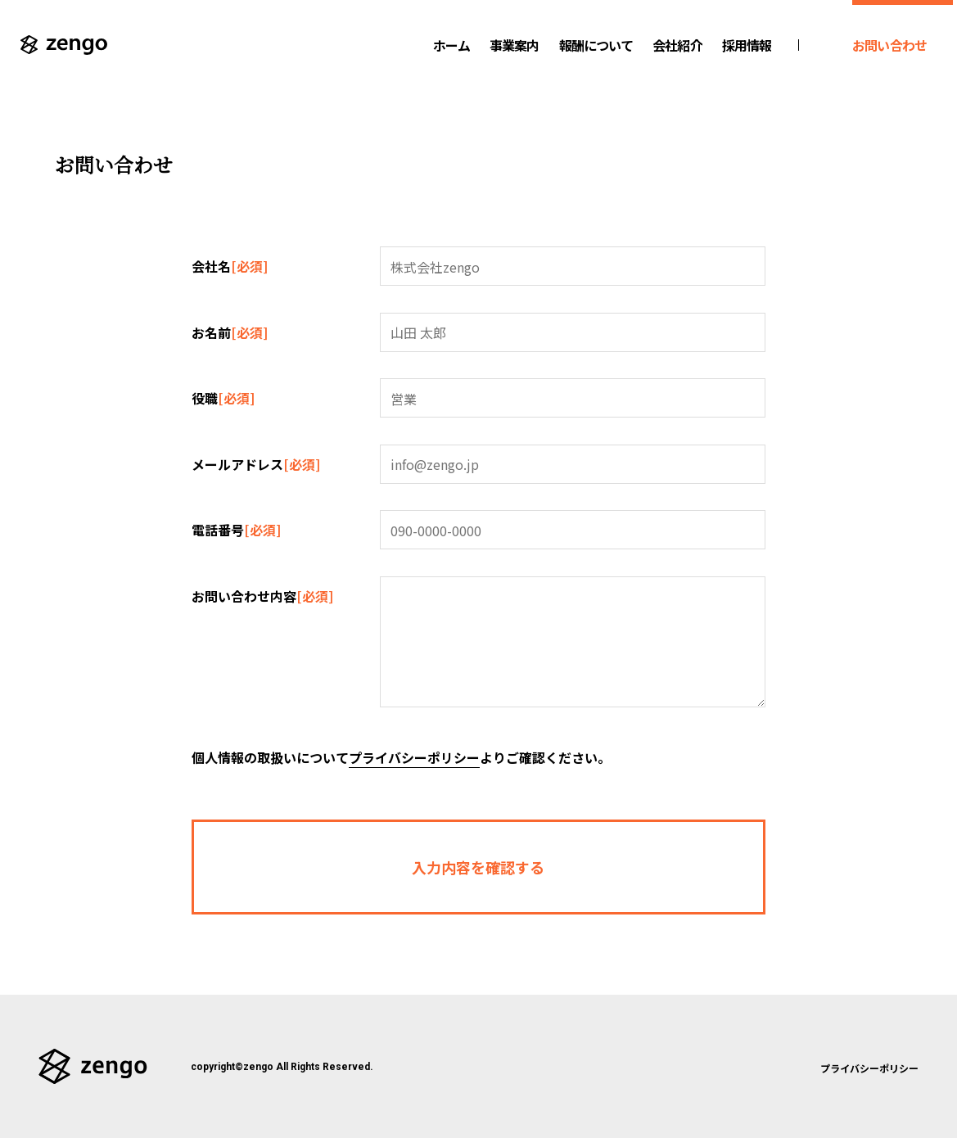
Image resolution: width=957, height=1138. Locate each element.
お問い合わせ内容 (262, 594)
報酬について (596, 45)
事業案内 (514, 45)
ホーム (451, 45)
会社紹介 (677, 45)
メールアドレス (256, 462)
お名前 (230, 331)
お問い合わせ (889, 45)
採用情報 (746, 45)
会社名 (230, 264)
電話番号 (236, 528)
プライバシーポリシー (414, 757)
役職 (223, 396)
